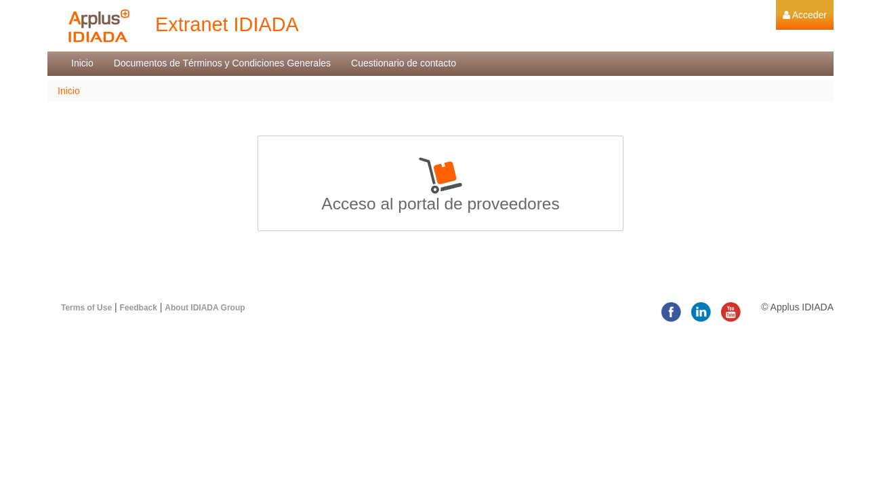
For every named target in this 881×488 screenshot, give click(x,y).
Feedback (138, 307)
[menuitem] (805, 15)
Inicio (69, 90)
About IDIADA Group (205, 307)
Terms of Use (86, 307)
